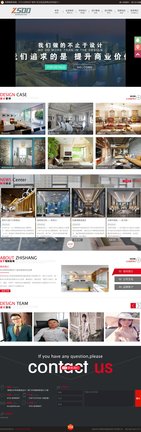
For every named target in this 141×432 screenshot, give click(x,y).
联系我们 (134, 11)
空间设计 (83, 11)
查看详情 (6, 240)
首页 (57, 11)
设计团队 (109, 11)
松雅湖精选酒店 (88, 229)
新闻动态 (121, 11)
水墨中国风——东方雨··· (124, 229)
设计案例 (96, 11)
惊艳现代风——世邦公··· (53, 229)
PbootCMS (4, 418)
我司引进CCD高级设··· (18, 229)
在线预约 (125, 2)
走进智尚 (70, 11)
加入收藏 (137, 2)
